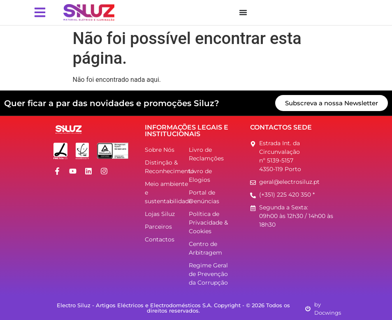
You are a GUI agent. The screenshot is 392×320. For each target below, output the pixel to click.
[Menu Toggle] (243, 12)
